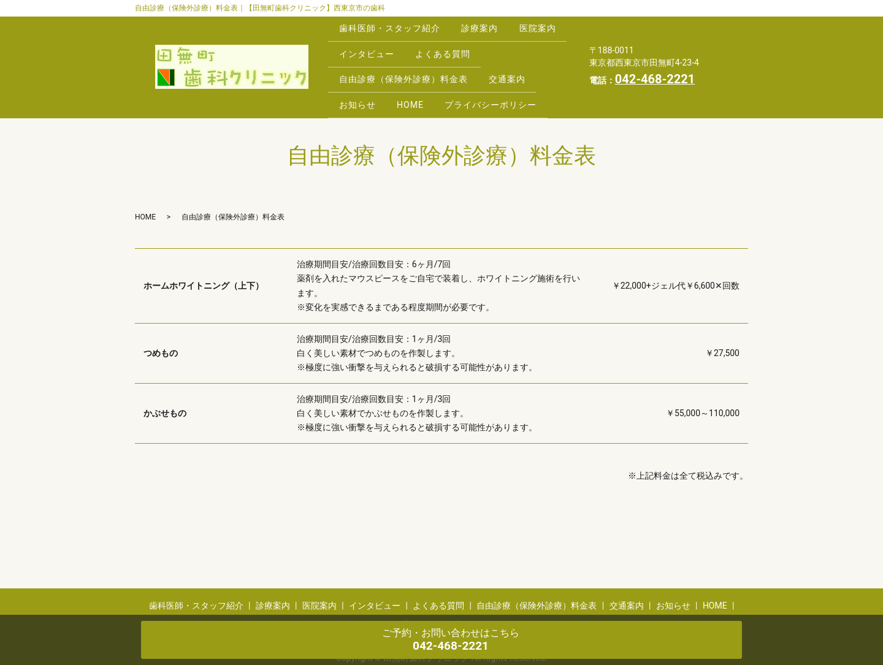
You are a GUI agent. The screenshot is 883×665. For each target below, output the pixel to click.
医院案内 (359, 44)
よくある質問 (512, 44)
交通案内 (513, 64)
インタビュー (431, 44)
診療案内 (486, 25)
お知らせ (359, 83)
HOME (416, 83)
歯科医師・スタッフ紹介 (391, 25)
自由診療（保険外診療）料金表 (405, 64)
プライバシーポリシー (502, 83)
